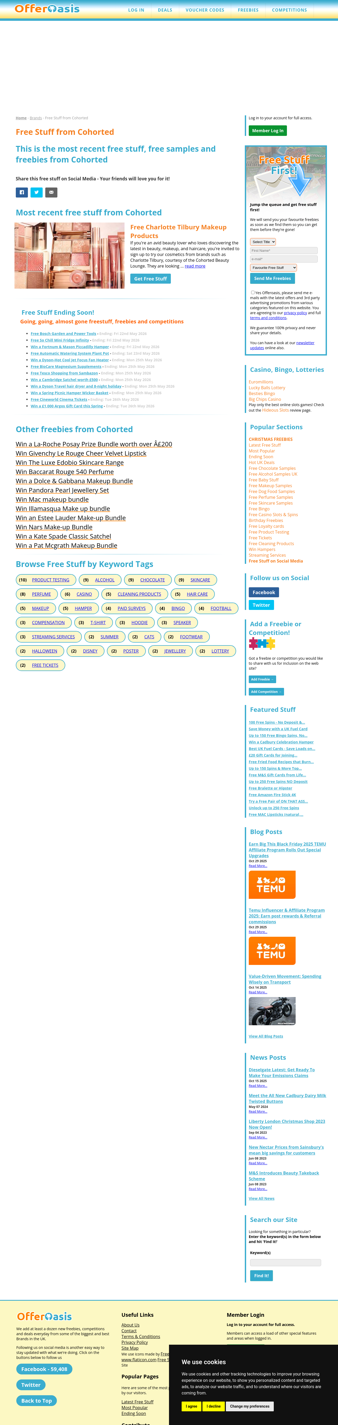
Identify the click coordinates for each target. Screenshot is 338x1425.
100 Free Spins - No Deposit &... (277, 722)
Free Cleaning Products (271, 543)
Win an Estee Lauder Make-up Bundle (71, 517)
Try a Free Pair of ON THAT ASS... (278, 801)
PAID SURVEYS (132, 608)
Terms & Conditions (141, 1336)
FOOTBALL (221, 608)
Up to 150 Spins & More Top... (275, 768)
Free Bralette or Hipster (270, 788)
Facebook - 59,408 (44, 1369)
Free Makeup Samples (270, 486)
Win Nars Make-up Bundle (54, 526)
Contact (129, 1331)
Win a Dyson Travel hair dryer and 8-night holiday (76, 386)
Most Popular (262, 451)
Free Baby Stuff (264, 480)
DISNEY (90, 651)
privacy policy (295, 312)
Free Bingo (259, 509)
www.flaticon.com (139, 1360)
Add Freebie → (262, 679)
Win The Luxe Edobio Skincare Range (70, 462)
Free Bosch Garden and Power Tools (63, 333)
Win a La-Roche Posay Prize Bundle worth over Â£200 (94, 444)
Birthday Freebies (266, 520)
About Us (131, 1325)
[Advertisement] (169, 70)
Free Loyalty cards (266, 526)
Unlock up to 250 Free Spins (274, 807)
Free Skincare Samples (271, 503)
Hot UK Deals (262, 462)
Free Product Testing (269, 532)
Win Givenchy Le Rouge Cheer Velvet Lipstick (81, 453)
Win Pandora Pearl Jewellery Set (62, 490)
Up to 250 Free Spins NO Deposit (278, 781)
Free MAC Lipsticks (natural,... (276, 814)
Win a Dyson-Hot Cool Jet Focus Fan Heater (70, 359)
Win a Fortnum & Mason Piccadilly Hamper (70, 346)
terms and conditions (268, 317)
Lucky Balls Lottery (267, 388)
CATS (149, 637)
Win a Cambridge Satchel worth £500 (64, 379)
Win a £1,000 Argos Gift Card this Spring (67, 405)
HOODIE (140, 622)
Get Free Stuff (150, 278)
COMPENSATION (48, 622)
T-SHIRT (98, 622)
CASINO (84, 594)
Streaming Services (267, 555)
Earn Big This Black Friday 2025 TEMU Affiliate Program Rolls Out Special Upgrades (287, 850)
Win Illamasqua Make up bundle (63, 508)
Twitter (261, 605)
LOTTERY (220, 651)
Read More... (258, 866)
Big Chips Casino (265, 399)
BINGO (178, 608)
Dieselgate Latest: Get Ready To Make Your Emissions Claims (282, 1072)
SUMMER (109, 637)
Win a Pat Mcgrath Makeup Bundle (66, 545)
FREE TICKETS (45, 665)
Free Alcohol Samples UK (273, 474)
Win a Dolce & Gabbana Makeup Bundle (74, 480)
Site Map (130, 1348)
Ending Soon (261, 457)
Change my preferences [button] (249, 1406)
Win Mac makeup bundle (52, 499)
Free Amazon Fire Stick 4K (272, 794)
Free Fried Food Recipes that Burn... (281, 761)
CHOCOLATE (152, 580)
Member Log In (268, 131)
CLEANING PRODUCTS (139, 594)
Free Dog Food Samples (272, 491)
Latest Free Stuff (265, 445)
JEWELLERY (175, 651)
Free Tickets (260, 538)
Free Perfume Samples (271, 497)
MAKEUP (40, 608)
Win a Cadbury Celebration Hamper (281, 741)
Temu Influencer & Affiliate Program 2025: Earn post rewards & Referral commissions (287, 916)
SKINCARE (200, 580)
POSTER (130, 651)
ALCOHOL (105, 580)
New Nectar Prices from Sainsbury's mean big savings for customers (286, 1150)
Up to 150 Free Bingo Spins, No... (278, 735)
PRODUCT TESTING (50, 580)
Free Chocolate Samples (272, 468)
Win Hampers (262, 549)
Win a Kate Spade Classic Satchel (63, 536)
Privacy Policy (135, 1342)
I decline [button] (214, 1406)
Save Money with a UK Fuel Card (278, 728)
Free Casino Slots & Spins (273, 514)
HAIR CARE (197, 594)
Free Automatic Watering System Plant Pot (70, 353)
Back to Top (36, 1400)
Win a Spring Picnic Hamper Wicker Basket (69, 392)
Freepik (168, 1354)
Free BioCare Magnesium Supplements (66, 366)
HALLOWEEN (44, 651)
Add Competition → (266, 691)
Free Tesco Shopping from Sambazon (64, 373)
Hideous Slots (275, 410)
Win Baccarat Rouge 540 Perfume (65, 471)
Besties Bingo (262, 393)
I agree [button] (191, 1406)
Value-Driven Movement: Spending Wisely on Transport (285, 979)
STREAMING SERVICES (53, 637)
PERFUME (41, 594)
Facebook (264, 592)
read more (195, 266)
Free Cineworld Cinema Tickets (59, 399)
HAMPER (83, 608)
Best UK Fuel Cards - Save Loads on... (282, 748)
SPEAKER (182, 622)
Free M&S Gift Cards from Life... (277, 774)
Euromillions (261, 382)
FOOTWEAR (191, 637)
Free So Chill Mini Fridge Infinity (60, 340)
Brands (36, 117)
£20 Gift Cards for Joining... (273, 755)
